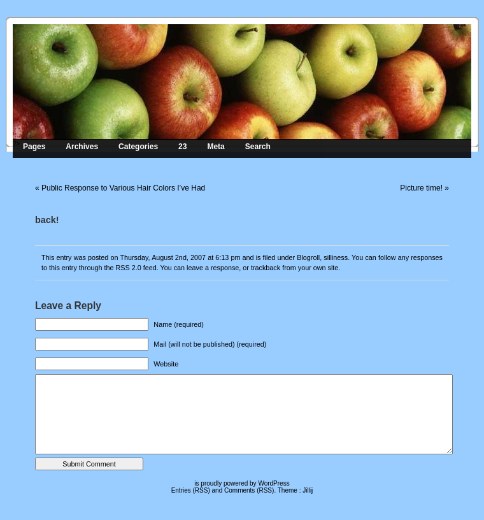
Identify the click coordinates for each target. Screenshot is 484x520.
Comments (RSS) (249, 490)
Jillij (307, 490)
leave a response (213, 267)
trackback (265, 267)
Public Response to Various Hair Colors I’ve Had (123, 188)
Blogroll (308, 257)
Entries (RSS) (190, 490)
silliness (336, 257)
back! (47, 220)
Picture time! (421, 188)
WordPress (273, 483)
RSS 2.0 (128, 267)
